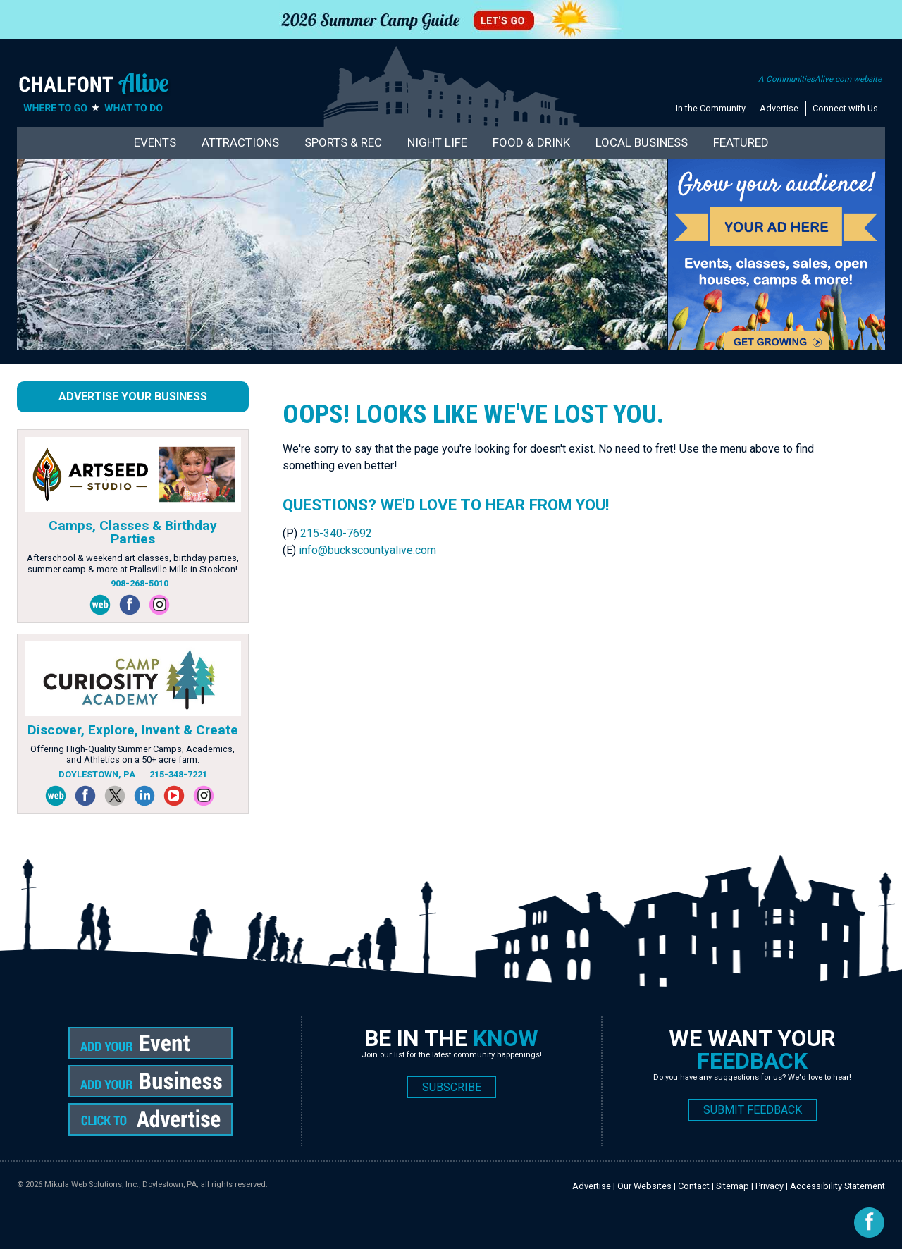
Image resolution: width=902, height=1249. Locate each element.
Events (155, 142)
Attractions (240, 142)
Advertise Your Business (132, 396)
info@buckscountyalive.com (367, 550)
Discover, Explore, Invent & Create (132, 730)
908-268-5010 (139, 583)
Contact (694, 1186)
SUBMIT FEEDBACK (752, 1109)
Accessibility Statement (837, 1186)
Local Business (641, 142)
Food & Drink (531, 142)
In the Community (711, 108)
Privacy (769, 1186)
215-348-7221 (178, 774)
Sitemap (732, 1186)
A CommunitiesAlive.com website (820, 79)
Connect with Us (845, 108)
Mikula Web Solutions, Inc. (91, 1184)
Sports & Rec (343, 142)
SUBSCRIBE (451, 1087)
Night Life (437, 142)
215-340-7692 (336, 533)
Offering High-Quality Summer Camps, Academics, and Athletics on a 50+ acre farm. (132, 754)
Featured (741, 142)
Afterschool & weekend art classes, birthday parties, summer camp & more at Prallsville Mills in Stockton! (133, 563)
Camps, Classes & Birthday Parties (133, 532)
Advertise (779, 108)
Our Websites (644, 1186)
